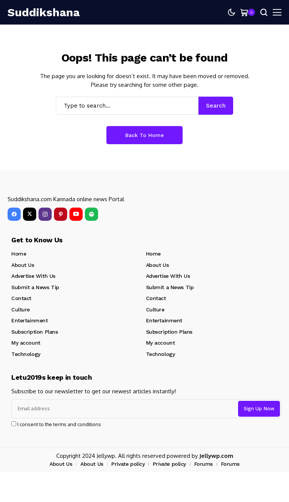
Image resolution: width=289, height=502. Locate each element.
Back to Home (144, 135)
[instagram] (45, 214)
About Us (22, 265)
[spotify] (91, 214)
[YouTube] (76, 214)
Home (18, 254)
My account (25, 343)
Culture (20, 309)
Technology (25, 354)
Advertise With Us (33, 276)
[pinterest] (60, 214)
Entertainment (29, 320)
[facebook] (14, 214)
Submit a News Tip (35, 287)
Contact (21, 298)
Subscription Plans (34, 332)
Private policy (127, 464)
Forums (203, 464)
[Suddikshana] (30, 12)
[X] (29, 214)
